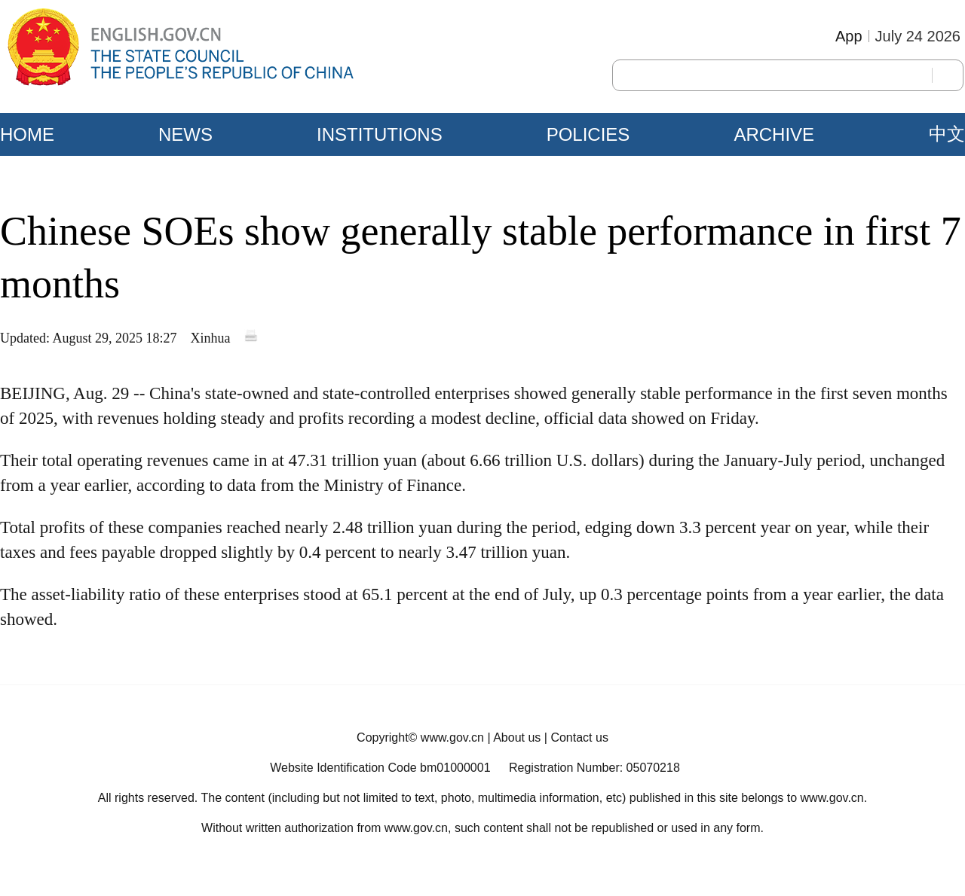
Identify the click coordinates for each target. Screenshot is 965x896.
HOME (27, 134)
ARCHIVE (774, 134)
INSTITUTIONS (380, 134)
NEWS (185, 134)
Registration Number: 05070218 (594, 767)
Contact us (579, 737)
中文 (947, 134)
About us (517, 737)
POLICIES (588, 134)
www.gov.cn (452, 737)
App (848, 36)
